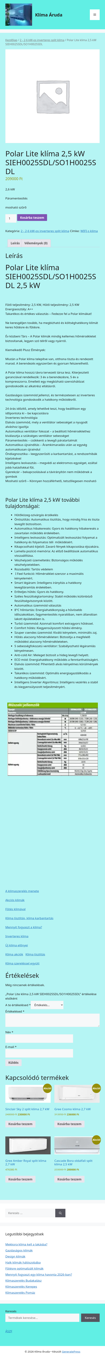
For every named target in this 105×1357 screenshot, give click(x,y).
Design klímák (15, 1256)
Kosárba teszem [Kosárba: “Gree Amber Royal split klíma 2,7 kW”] (20, 1179)
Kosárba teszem (32, 218)
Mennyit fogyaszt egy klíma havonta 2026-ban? (38, 1274)
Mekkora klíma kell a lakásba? (26, 1244)
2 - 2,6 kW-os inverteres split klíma (42, 40)
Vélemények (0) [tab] (36, 243)
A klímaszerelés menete (22, 891)
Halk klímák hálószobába (23, 1262)
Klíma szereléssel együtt (22, 963)
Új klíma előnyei (16, 945)
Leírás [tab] (15, 243)
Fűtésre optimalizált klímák (24, 1268)
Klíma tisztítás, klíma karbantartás (29, 918)
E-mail (11, 1047)
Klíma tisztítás (35, 954)
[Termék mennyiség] (10, 218)
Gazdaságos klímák (19, 1250)
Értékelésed (14, 1011)
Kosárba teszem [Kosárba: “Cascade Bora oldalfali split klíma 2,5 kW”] (69, 1179)
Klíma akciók (14, 954)
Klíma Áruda (48, 15)
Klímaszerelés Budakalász (23, 1280)
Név (9, 1032)
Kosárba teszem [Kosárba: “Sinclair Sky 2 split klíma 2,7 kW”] (20, 1124)
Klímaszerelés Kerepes (21, 1286)
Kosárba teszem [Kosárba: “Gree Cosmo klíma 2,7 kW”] (69, 1124)
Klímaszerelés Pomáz (20, 1293)
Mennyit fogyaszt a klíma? (23, 927)
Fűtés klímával (15, 909)
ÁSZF (8, 1331)
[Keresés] (60, 1213)
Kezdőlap (11, 40)
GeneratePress (71, 1351)
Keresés (10, 1311)
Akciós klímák (15, 900)
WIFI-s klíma (89, 231)
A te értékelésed (18, 1005)
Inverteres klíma (16, 936)
